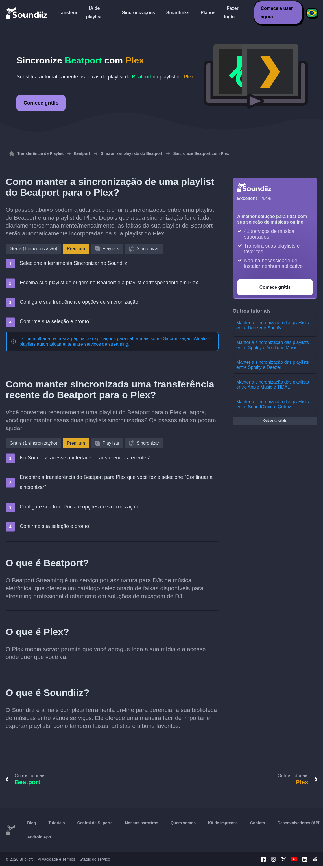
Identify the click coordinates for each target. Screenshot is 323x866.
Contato (257, 823)
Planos (208, 12)
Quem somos (183, 823)
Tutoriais (56, 823)
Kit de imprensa (223, 823)
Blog (31, 823)
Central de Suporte (95, 823)
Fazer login (231, 12)
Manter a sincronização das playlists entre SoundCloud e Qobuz (272, 404)
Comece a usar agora (277, 12)
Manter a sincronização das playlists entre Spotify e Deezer (272, 365)
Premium (76, 248)
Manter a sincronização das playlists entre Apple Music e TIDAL (272, 384)
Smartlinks (177, 12)
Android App (39, 837)
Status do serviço (95, 859)
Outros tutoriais (275, 420)
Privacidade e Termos (56, 859)
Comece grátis (40, 103)
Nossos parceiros (141, 823)
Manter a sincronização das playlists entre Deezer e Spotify (272, 325)
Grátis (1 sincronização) (33, 248)
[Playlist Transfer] (27, 12)
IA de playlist (94, 12)
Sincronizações (138, 12)
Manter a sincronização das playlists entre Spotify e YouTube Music (272, 345)
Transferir (67, 12)
